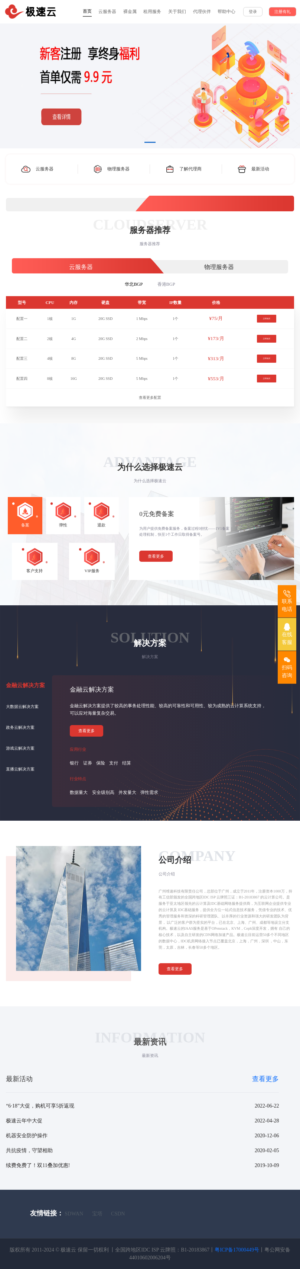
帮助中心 (226, 11)
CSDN (118, 1214)
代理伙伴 (202, 11)
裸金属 (130, 11)
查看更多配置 (150, 397)
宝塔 (97, 1214)
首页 (87, 11)
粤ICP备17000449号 (237, 1250)
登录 (253, 11)
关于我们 (177, 11)
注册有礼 (282, 11)
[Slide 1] (150, 142)
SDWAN (74, 1214)
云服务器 (107, 11)
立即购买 (266, 319)
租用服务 (152, 11)
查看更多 (156, 556)
